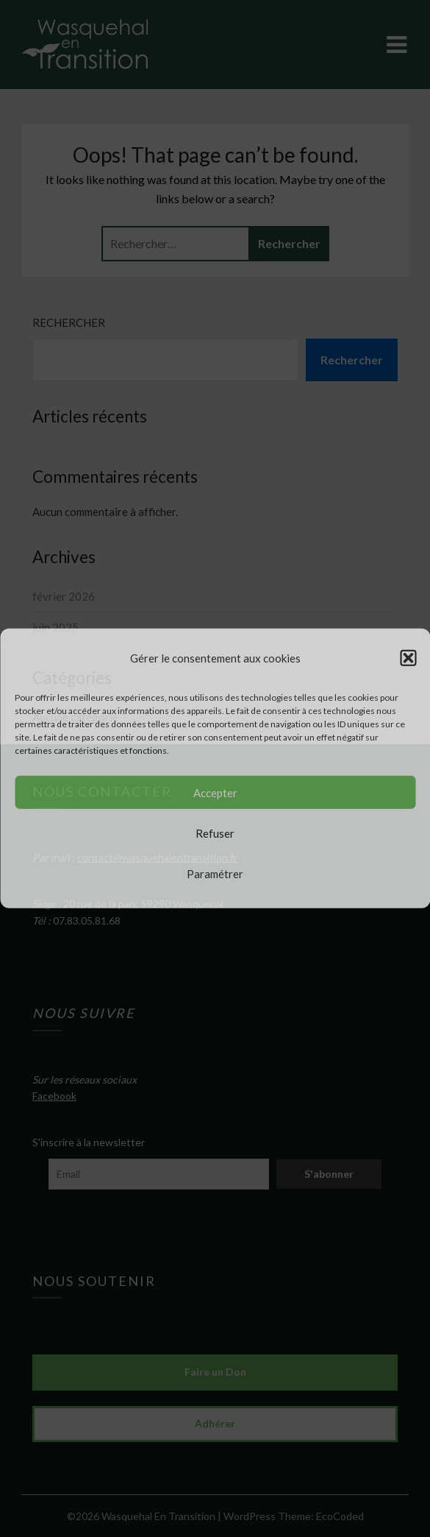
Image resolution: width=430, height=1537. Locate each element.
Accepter (215, 792)
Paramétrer (215, 873)
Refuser (215, 833)
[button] (408, 658)
